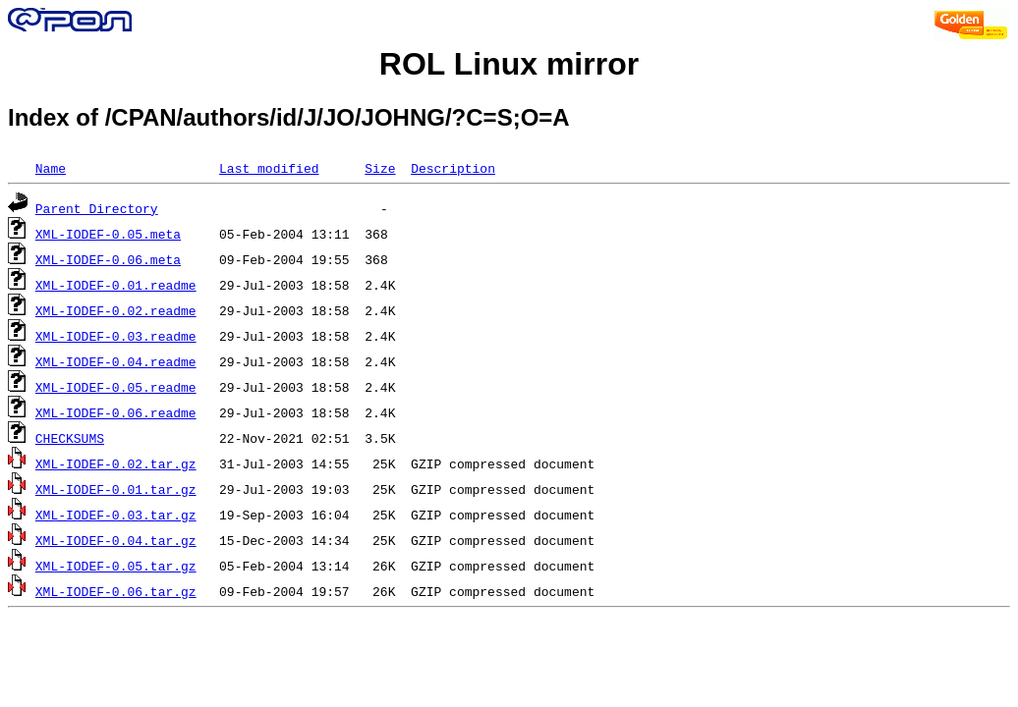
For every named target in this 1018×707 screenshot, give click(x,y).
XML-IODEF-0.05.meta (108, 234)
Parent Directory (96, 208)
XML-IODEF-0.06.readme (116, 412)
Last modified (268, 168)
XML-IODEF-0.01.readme (116, 285)
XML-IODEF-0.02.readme (116, 310)
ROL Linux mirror (509, 64)
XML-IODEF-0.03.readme (116, 336)
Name (50, 168)
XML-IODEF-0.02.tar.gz (116, 463)
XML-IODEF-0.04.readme (116, 361)
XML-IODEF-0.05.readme (116, 387)
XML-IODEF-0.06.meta (108, 259)
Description (453, 168)
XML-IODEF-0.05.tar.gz (116, 565)
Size (380, 168)
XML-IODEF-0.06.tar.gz (116, 591)
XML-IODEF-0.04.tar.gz (116, 540)
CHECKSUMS (69, 438)
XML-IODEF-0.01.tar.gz (116, 489)
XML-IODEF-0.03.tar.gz (116, 514)
